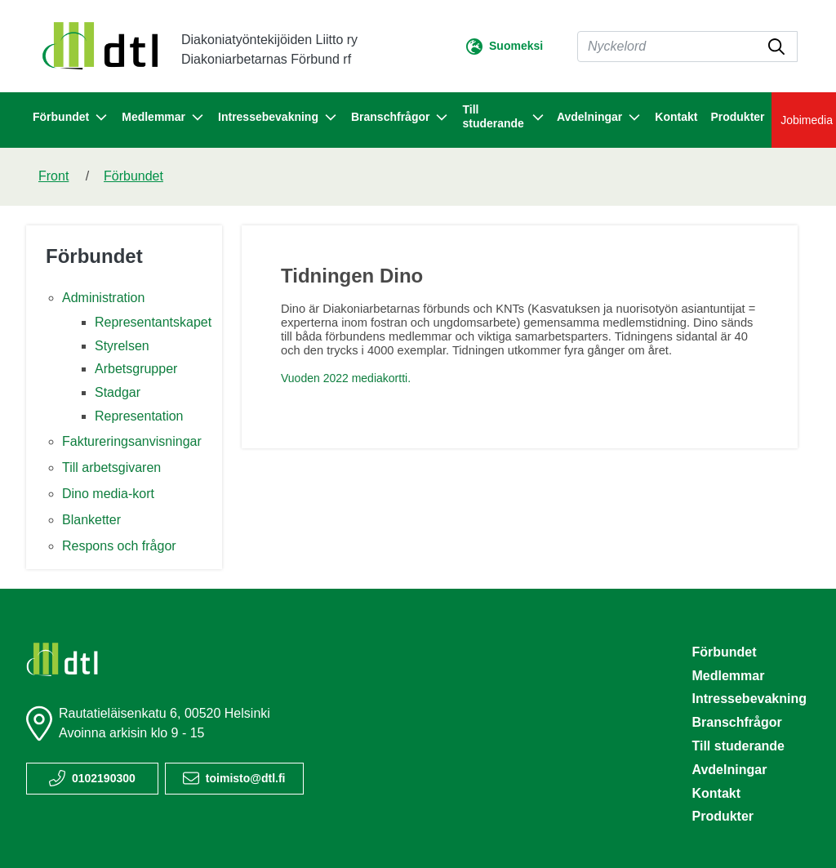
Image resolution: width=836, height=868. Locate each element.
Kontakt (676, 116)
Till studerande (738, 746)
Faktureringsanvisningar (132, 441)
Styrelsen (122, 346)
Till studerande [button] (502, 116)
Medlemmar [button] (163, 117)
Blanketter (91, 520)
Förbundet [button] (71, 117)
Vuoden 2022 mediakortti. (346, 378)
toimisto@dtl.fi (246, 778)
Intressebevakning (749, 699)
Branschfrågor (736, 722)
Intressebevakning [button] (278, 117)
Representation (139, 416)
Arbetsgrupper (136, 369)
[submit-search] (776, 46)
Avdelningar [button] (599, 117)
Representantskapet (153, 322)
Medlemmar (727, 676)
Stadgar (117, 392)
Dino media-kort (108, 494)
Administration (103, 298)
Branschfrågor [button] (400, 117)
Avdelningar (729, 770)
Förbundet (133, 176)
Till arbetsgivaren (111, 467)
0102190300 (104, 778)
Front (53, 176)
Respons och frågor (119, 546)
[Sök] (687, 46)
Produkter (737, 116)
